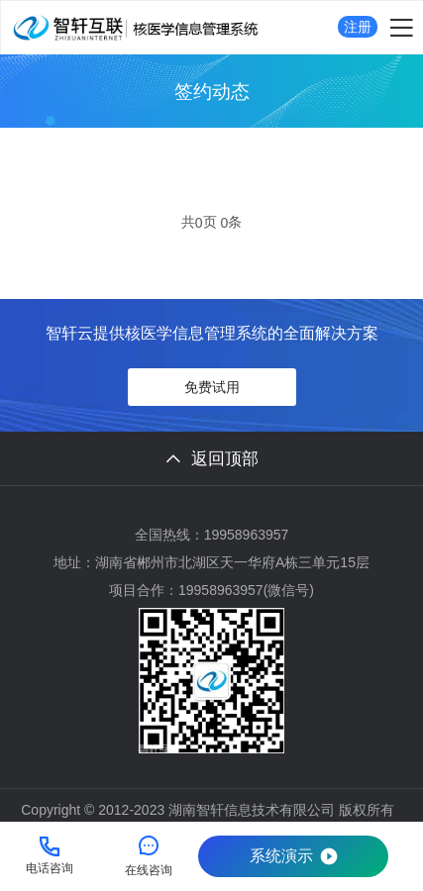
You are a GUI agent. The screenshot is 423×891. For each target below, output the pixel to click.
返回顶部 (212, 458)
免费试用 (212, 387)
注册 (357, 27)
